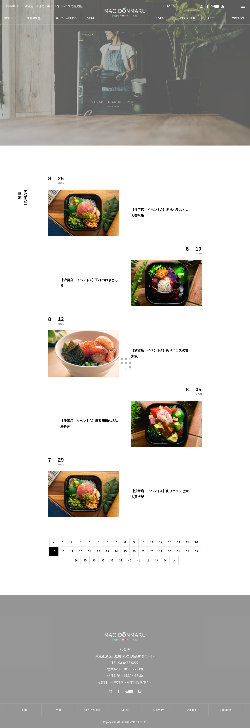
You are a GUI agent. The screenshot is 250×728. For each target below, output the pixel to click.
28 (152, 551)
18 (63, 551)
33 (196, 551)
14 (178, 542)
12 (160, 542)
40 (129, 560)
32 (187, 551)
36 (94, 560)
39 (120, 560)
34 (76, 560)
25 (125, 551)
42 (147, 560)
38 (111, 560)
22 (98, 551)
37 (103, 560)
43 (156, 560)
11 (152, 542)
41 (138, 560)
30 (169, 551)
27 (143, 551)
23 (107, 551)
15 (187, 542)
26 (134, 551)
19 (71, 551)
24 (116, 551)
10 (143, 542)
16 (196, 542)
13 (169, 542)
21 (89, 551)
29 (160, 551)
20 (80, 551)
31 (178, 551)
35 (85, 560)
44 (165, 560)
